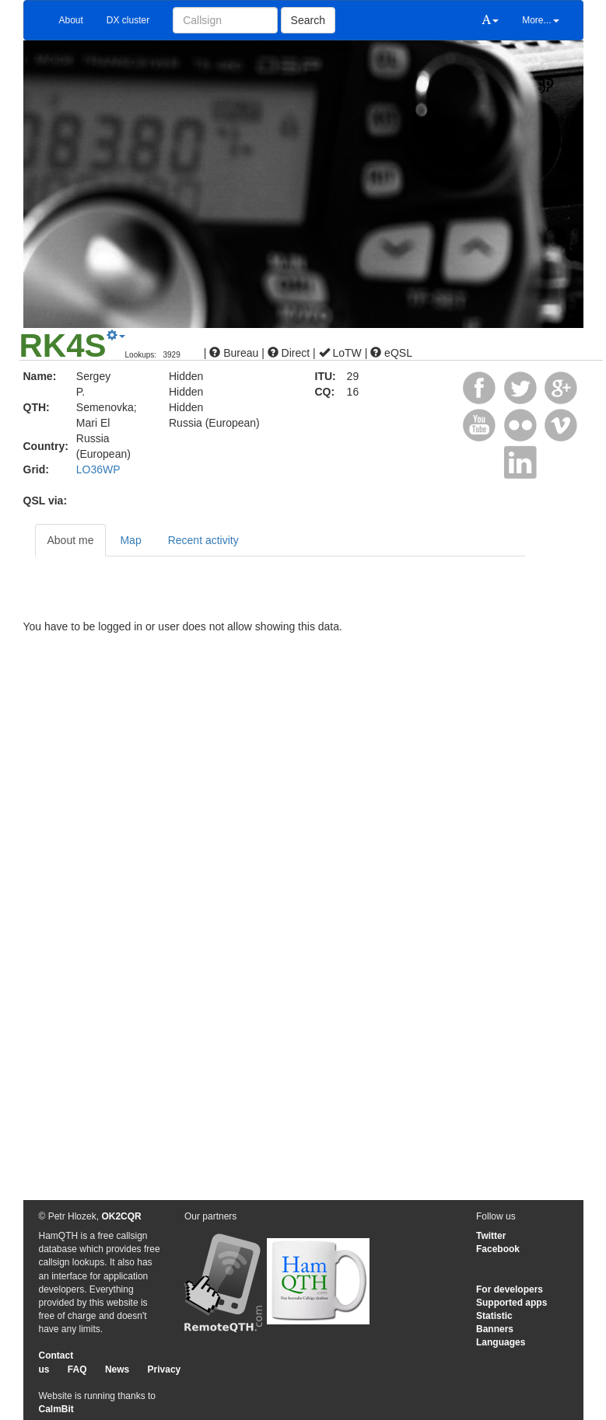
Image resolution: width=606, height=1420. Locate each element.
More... (540, 20)
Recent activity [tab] (203, 540)
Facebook (498, 1249)
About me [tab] (70, 540)
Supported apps (511, 1302)
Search (308, 20)
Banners (494, 1329)
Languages (500, 1342)
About (71, 20)
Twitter (491, 1235)
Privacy (164, 1369)
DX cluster (128, 20)
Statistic (494, 1315)
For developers (509, 1289)
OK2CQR (121, 1216)
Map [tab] (130, 540)
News (117, 1369)
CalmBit (56, 1409)
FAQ (77, 1369)
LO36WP (98, 469)
